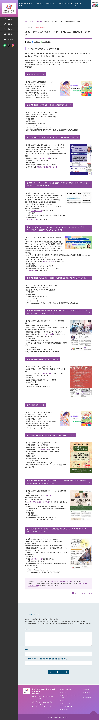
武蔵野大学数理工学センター (46, 167)
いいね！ (36, 42)
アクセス (47, 495)
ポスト (28, 42)
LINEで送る (45, 42)
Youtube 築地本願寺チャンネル (36, 502)
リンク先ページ (43, 158)
